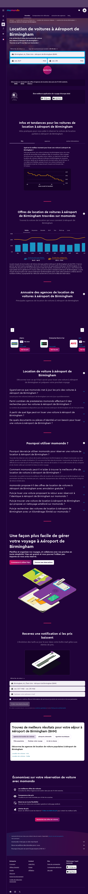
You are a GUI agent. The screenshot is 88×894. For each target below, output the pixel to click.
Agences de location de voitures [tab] (23, 736)
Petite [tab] (27, 230)
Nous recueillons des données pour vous (48, 845)
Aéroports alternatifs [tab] (44, 736)
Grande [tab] (42, 230)
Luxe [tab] (68, 230)
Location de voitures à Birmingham (65, 20)
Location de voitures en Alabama (45, 20)
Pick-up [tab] (61, 230)
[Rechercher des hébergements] (3, 20)
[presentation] (57, 98)
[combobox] (18, 49)
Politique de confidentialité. (58, 708)
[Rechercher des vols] (3, 16)
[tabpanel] (47, 170)
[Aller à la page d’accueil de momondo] (13, 10)
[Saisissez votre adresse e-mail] (49, 694)
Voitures (12, 20)
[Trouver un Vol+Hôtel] (3, 28)
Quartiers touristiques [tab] (62, 736)
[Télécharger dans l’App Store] (57, 98)
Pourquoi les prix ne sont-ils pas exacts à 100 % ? (48, 849)
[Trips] (3, 34)
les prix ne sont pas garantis (56, 836)
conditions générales (40, 708)
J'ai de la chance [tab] (51, 741)
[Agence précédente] (12, 330)
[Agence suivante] (82, 330)
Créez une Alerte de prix (49, 810)
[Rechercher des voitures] (3, 24)
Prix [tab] (22, 141)
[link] (25, 350)
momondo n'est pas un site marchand (48, 842)
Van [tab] (55, 230)
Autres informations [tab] (72, 141)
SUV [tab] (49, 230)
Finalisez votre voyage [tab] (35, 741)
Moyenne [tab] (34, 230)
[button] (3, 10)
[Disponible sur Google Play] (46, 98)
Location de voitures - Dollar (21, 756)
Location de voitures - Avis (20, 753)
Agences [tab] (47, 141)
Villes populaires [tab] (18, 741)
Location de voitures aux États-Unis (25, 20)
